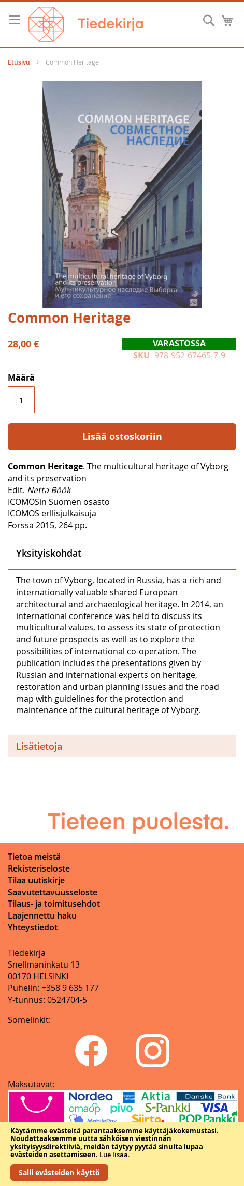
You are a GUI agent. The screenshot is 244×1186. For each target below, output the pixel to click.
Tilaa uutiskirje (36, 880)
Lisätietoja (39, 746)
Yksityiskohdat (48, 553)
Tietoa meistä (34, 856)
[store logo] (85, 24)
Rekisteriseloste (39, 868)
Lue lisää (113, 1154)
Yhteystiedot (33, 927)
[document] (122, 1154)
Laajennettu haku (42, 915)
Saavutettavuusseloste (52, 892)
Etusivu (19, 62)
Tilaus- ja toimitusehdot (54, 903)
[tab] (122, 554)
